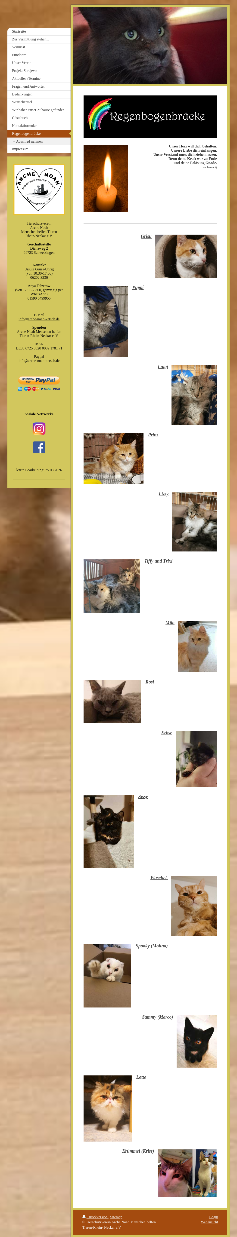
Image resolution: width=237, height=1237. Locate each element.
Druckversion (95, 1217)
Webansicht (209, 1222)
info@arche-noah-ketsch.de (39, 319)
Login (213, 1217)
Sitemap (116, 1217)
